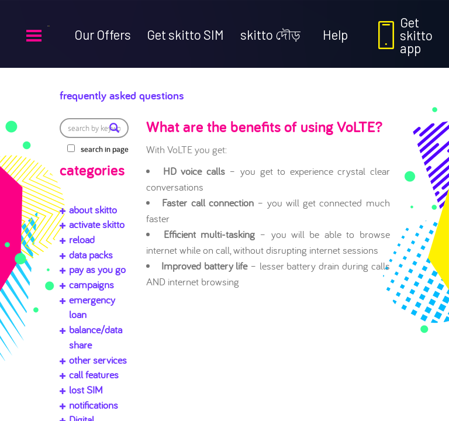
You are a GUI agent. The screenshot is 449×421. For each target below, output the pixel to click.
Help (335, 34)
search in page (105, 149)
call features (94, 374)
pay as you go (97, 269)
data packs (91, 254)
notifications (93, 405)
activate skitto (97, 224)
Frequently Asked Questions (160, 92)
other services (98, 360)
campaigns (91, 284)
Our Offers (102, 34)
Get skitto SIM (185, 34)
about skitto (93, 209)
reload (82, 239)
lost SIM (86, 389)
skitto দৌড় (270, 34)
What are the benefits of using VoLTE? (264, 126)
